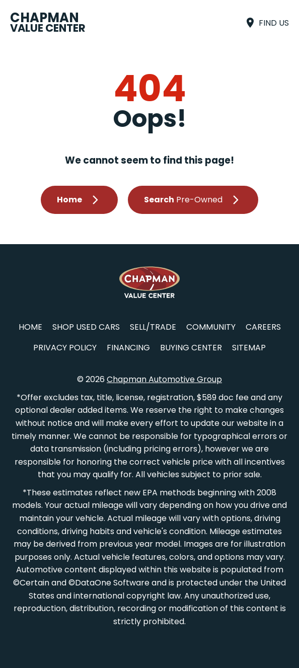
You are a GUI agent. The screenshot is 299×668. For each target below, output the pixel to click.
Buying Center (191, 347)
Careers (263, 327)
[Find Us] (266, 22)
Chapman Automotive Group (164, 379)
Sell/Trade (153, 327)
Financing (128, 347)
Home (30, 327)
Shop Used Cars (86, 327)
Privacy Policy (65, 347)
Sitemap (249, 347)
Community (211, 327)
